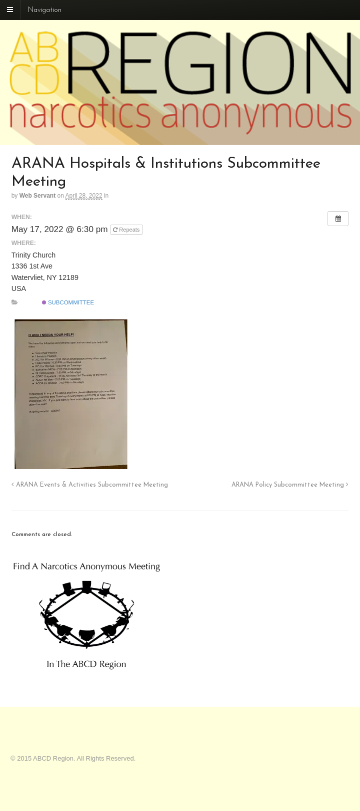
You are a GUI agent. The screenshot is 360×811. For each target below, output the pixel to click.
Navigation (45, 10)
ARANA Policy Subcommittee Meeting (290, 485)
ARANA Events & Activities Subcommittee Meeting (90, 485)
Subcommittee (68, 302)
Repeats (127, 230)
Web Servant (38, 195)
